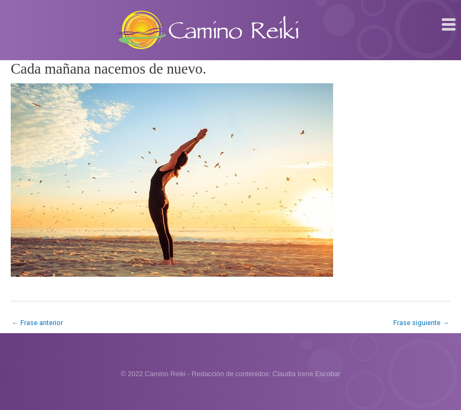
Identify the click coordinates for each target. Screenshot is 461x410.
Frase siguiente (421, 323)
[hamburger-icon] (449, 25)
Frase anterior (37, 323)
